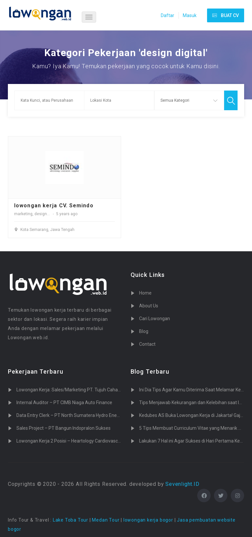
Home (145, 293)
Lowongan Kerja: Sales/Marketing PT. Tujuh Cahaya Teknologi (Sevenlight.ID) (95, 389)
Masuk (190, 15)
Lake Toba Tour (70, 520)
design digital (46, 214)
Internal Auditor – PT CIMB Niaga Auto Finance (64, 402)
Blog (143, 331)
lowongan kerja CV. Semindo (54, 205)
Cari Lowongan (154, 318)
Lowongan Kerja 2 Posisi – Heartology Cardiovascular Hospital (79, 441)
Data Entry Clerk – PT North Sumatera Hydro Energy (69, 415)
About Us (148, 305)
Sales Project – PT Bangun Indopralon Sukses (63, 428)
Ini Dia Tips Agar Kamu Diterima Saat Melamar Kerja (192, 389)
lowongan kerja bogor (148, 520)
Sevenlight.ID (182, 484)
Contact (147, 344)
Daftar (167, 15)
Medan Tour (105, 520)
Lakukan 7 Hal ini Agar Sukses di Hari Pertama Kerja (192, 441)
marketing (23, 214)
